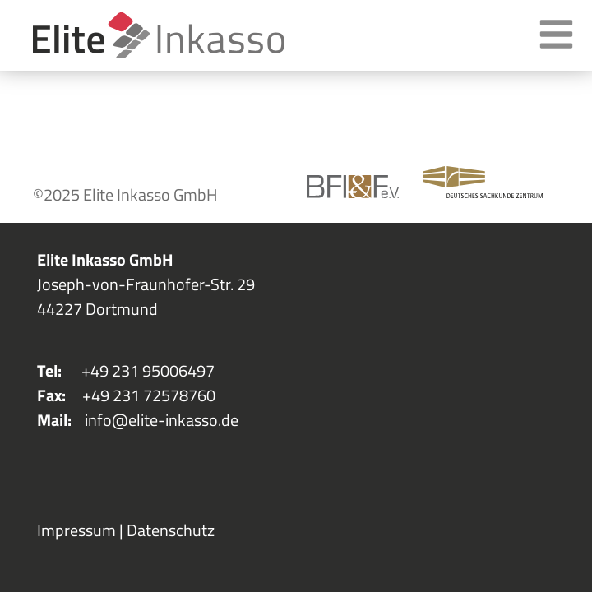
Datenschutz (171, 530)
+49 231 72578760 (148, 395)
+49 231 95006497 (148, 370)
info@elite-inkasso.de (161, 419)
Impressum (76, 530)
